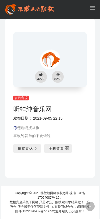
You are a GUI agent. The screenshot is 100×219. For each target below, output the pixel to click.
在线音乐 (21, 98)
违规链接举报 (26, 128)
